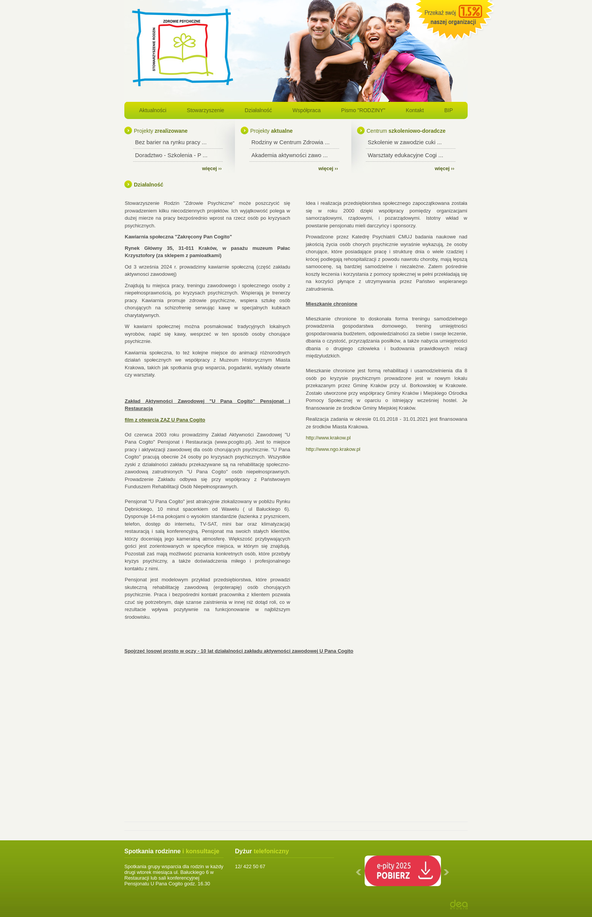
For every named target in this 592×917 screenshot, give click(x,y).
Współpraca (307, 110)
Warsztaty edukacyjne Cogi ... (405, 155)
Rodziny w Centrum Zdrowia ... (290, 142)
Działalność (258, 110)
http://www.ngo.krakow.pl (333, 449)
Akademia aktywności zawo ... (289, 155)
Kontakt (415, 110)
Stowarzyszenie (205, 110)
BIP (448, 110)
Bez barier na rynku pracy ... (171, 142)
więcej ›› (212, 168)
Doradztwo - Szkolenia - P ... (171, 155)
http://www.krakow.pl (328, 438)
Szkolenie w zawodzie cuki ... (405, 142)
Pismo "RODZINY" (363, 110)
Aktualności (153, 110)
